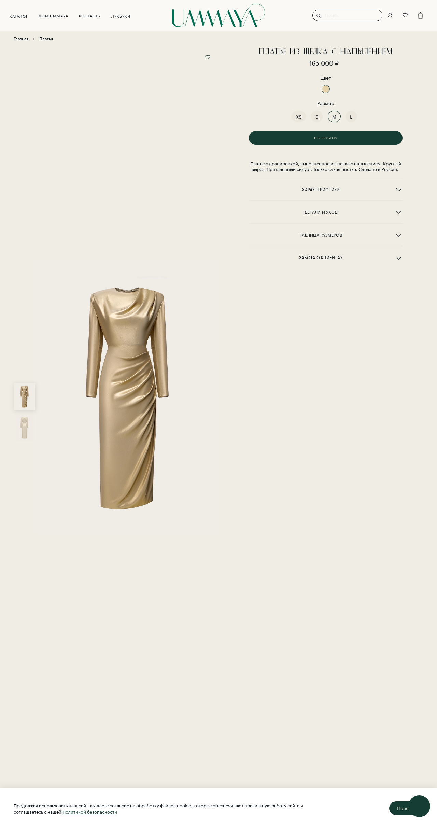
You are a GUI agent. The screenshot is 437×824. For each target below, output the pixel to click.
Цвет (325, 77)
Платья (46, 38)
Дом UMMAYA (58, 15)
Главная (21, 38)
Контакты (94, 15)
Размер (325, 103)
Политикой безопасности (89, 811)
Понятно (406, 808)
